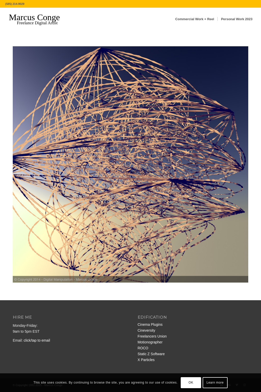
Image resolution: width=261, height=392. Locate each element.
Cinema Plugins (150, 324)
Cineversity (146, 330)
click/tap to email (37, 340)
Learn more (215, 382)
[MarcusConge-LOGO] (38, 19)
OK (191, 382)
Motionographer (150, 342)
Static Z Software (151, 354)
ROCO (143, 348)
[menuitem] (195, 19)
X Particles (146, 360)
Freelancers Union (152, 336)
